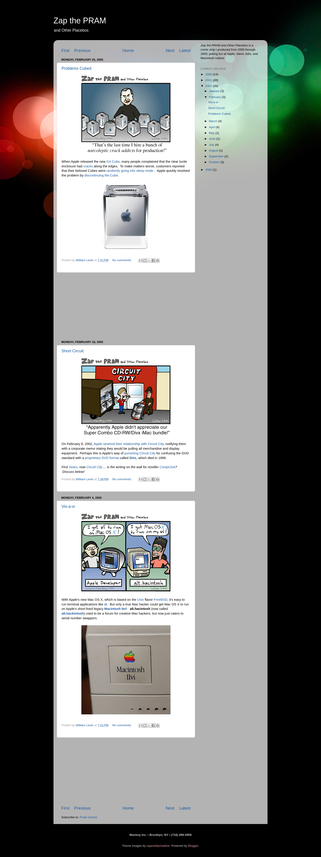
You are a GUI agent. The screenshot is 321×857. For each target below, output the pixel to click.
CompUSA (167, 467)
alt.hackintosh (73, 613)
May (212, 133)
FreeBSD (160, 599)
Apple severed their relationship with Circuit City (128, 444)
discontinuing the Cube (101, 175)
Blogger (193, 845)
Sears (73, 467)
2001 (209, 80)
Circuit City (94, 467)
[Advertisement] (126, 306)
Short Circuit (73, 351)
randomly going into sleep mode (129, 170)
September (216, 156)
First (65, 50)
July (212, 144)
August (214, 150)
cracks (88, 166)
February (215, 97)
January (214, 91)
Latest (185, 50)
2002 (209, 86)
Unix (140, 599)
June (212, 138)
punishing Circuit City (139, 453)
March (213, 121)
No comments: (122, 260)
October (214, 162)
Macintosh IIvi (115, 609)
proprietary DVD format (102, 458)
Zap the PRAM (80, 20)
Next (170, 50)
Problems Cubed (76, 68)
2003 (209, 169)
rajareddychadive (158, 845)
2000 (209, 74)
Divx (132, 458)
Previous (82, 50)
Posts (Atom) (88, 817)
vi (105, 604)
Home (128, 50)
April (212, 127)
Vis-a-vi (68, 506)
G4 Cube (112, 161)
